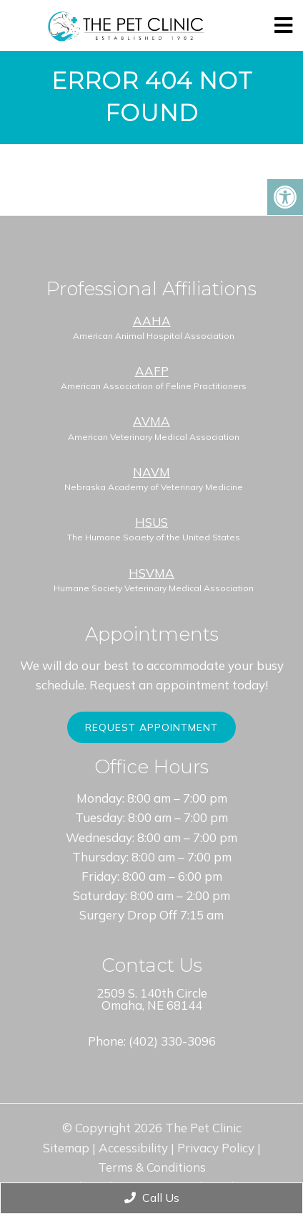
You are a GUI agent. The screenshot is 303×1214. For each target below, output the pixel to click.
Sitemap (66, 1148)
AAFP (152, 371)
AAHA (152, 321)
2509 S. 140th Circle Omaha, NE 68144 (151, 999)
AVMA (151, 421)
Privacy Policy (215, 1148)
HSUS (151, 522)
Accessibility (133, 1148)
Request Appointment (151, 727)
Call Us (151, 1197)
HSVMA (151, 573)
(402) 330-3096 (172, 1041)
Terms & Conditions (152, 1167)
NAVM (151, 472)
